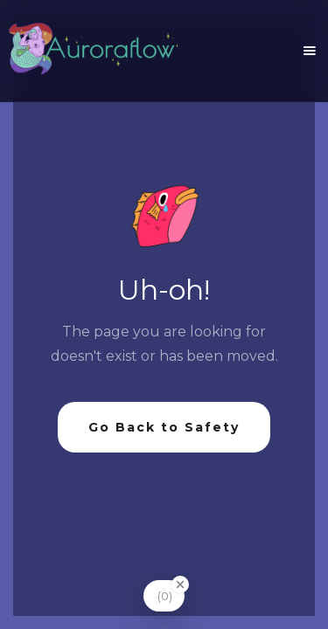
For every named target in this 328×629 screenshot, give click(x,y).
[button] (309, 50)
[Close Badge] (180, 584)
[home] (92, 51)
